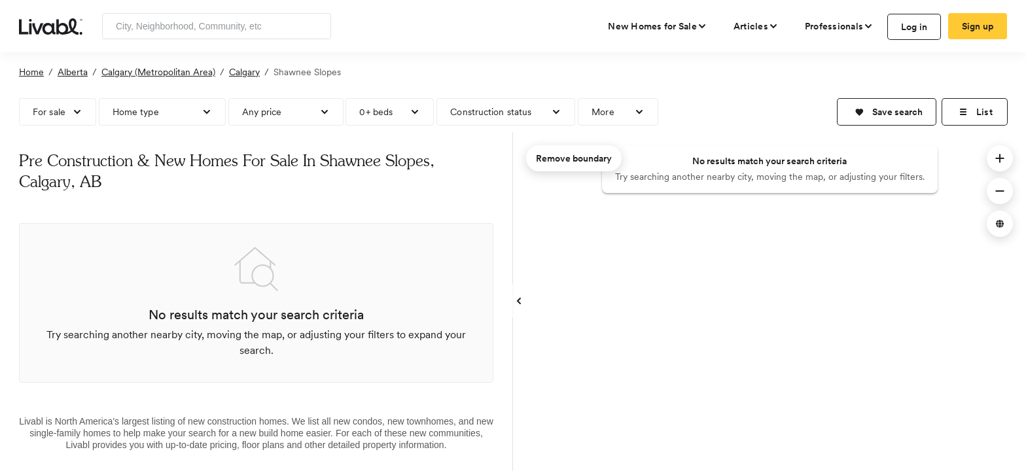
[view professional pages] (839, 26)
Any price (262, 112)
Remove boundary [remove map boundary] (574, 158)
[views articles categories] (756, 26)
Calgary (244, 72)
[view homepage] (50, 25)
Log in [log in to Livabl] (914, 27)
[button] (887, 112)
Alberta (73, 72)
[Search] (316, 26)
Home (31, 72)
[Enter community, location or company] (216, 26)
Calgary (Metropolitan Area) (158, 72)
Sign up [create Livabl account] (978, 26)
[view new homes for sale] (657, 26)
